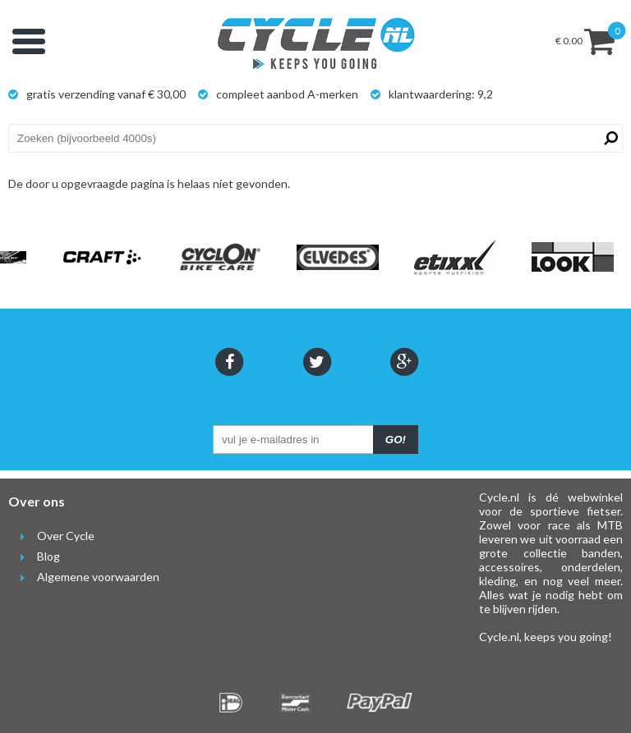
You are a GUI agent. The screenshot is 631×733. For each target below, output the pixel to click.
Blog (34, 556)
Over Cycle (51, 536)
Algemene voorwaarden (83, 577)
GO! (395, 439)
